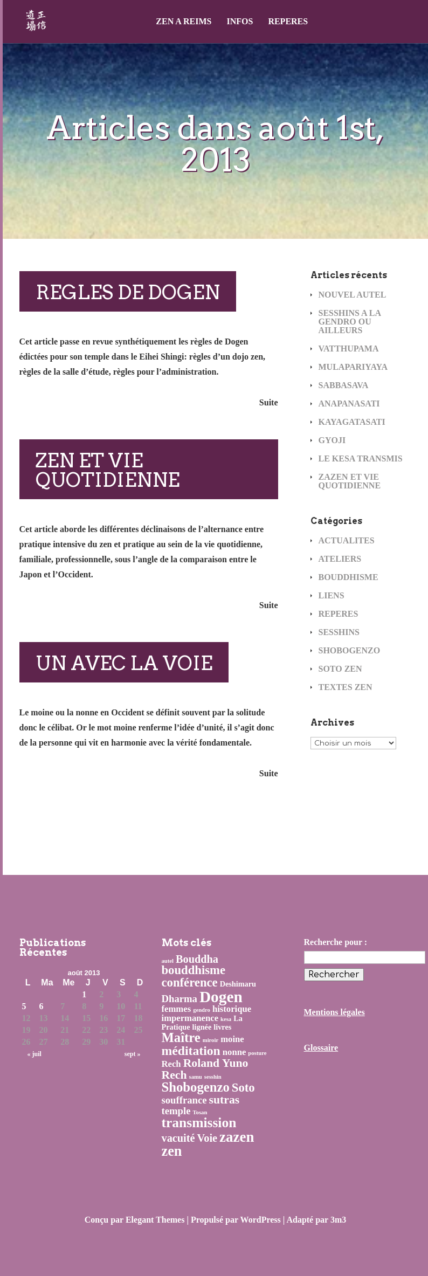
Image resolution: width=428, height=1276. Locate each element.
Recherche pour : (336, 942)
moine (232, 1039)
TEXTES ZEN (345, 687)
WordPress (260, 1219)
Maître (181, 1037)
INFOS (239, 21)
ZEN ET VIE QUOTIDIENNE (108, 470)
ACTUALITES (347, 540)
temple (176, 1110)
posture (257, 1053)
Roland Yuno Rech (205, 1069)
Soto (243, 1087)
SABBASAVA (344, 385)
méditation (191, 1051)
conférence (190, 982)
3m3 (338, 1219)
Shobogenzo (196, 1087)
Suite (268, 402)
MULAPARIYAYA (353, 366)
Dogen (221, 996)
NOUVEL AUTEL (352, 294)
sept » (133, 1054)
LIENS (331, 595)
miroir (210, 1040)
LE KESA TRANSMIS (361, 458)
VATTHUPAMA (349, 348)
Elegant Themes (155, 1219)
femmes (176, 1009)
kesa (225, 1019)
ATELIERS (340, 558)
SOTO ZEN (340, 668)
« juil (34, 1054)
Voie (207, 1138)
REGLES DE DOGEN (128, 292)
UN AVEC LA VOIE (124, 663)
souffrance (184, 1100)
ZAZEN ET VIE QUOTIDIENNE (350, 481)
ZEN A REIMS (183, 21)
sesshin (213, 1077)
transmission (199, 1122)
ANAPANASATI (349, 403)
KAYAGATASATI (352, 421)
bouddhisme (194, 970)
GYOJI (332, 440)
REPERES (288, 21)
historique (231, 1009)
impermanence (190, 1018)
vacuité (178, 1138)
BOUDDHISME (348, 577)
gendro (201, 1010)
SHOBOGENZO (350, 650)
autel (168, 961)
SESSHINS (339, 632)
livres (222, 1027)
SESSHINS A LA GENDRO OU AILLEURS (350, 321)
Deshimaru (238, 984)
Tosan (199, 1112)
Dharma (179, 998)
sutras (224, 1099)
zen (172, 1151)
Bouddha (197, 959)
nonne (234, 1052)
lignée (202, 1027)
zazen (236, 1137)
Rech (171, 1064)
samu (195, 1077)
